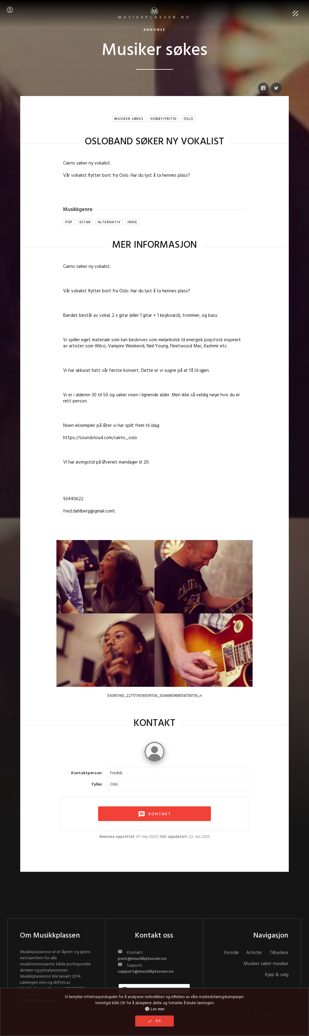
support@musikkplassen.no (146, 971)
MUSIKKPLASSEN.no (154, 13)
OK (154, 1021)
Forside (231, 952)
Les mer (155, 1009)
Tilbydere (278, 952)
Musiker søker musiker (265, 964)
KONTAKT (154, 814)
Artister (254, 952)
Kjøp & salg (276, 975)
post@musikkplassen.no (142, 958)
